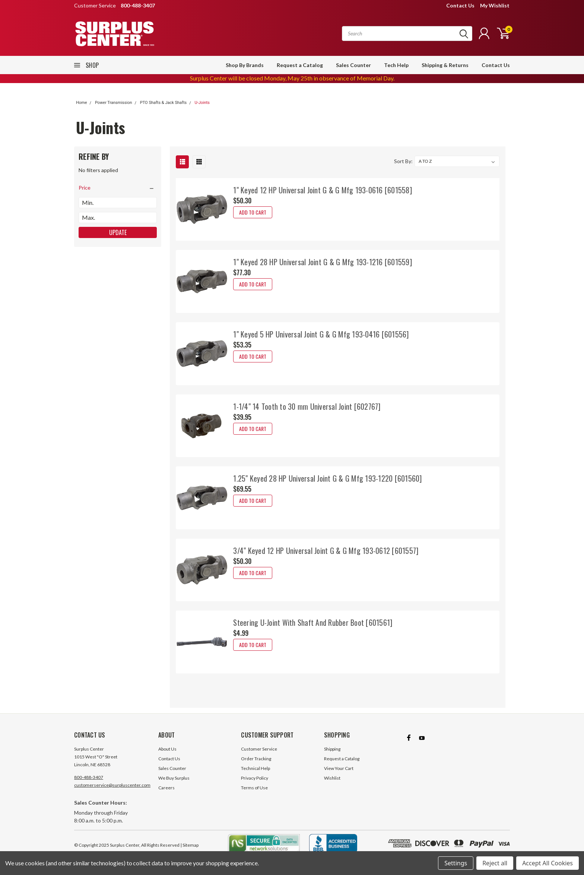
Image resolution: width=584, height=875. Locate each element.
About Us (167, 749)
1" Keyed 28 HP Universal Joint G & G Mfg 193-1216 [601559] (322, 261)
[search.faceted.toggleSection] (118, 187)
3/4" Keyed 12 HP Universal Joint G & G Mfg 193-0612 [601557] (325, 550)
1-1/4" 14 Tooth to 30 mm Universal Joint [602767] (306, 406)
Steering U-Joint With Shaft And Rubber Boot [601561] (312, 622)
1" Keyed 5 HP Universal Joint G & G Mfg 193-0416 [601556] (321, 334)
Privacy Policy (254, 778)
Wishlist (332, 778)
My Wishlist (495, 5)
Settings (455, 863)
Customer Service (259, 749)
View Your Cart (338, 768)
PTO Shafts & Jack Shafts (163, 102)
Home (81, 102)
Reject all (494, 863)
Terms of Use (254, 787)
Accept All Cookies (547, 863)
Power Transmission (113, 102)
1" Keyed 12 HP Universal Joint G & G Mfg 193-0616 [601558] (322, 190)
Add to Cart (252, 212)
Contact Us (460, 5)
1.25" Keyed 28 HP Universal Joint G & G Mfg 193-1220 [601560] (327, 478)
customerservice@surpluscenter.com (112, 785)
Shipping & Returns (445, 65)
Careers (166, 787)
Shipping (332, 749)
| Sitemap (189, 845)
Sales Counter (353, 65)
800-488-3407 (88, 777)
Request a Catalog (300, 65)
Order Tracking (256, 758)
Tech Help (396, 65)
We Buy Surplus (174, 778)
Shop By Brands (245, 65)
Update (118, 232)
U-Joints (202, 102)
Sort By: (403, 161)
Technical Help (255, 768)
